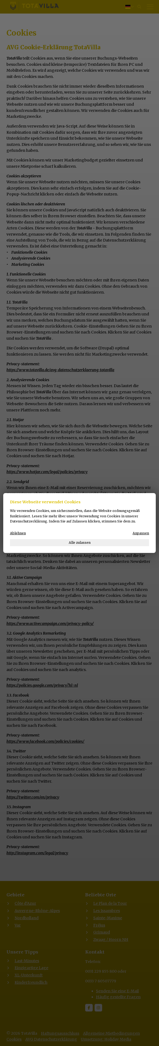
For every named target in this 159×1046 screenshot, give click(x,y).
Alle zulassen (80, 543)
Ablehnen (18, 533)
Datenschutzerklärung (28, 521)
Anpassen (141, 533)
